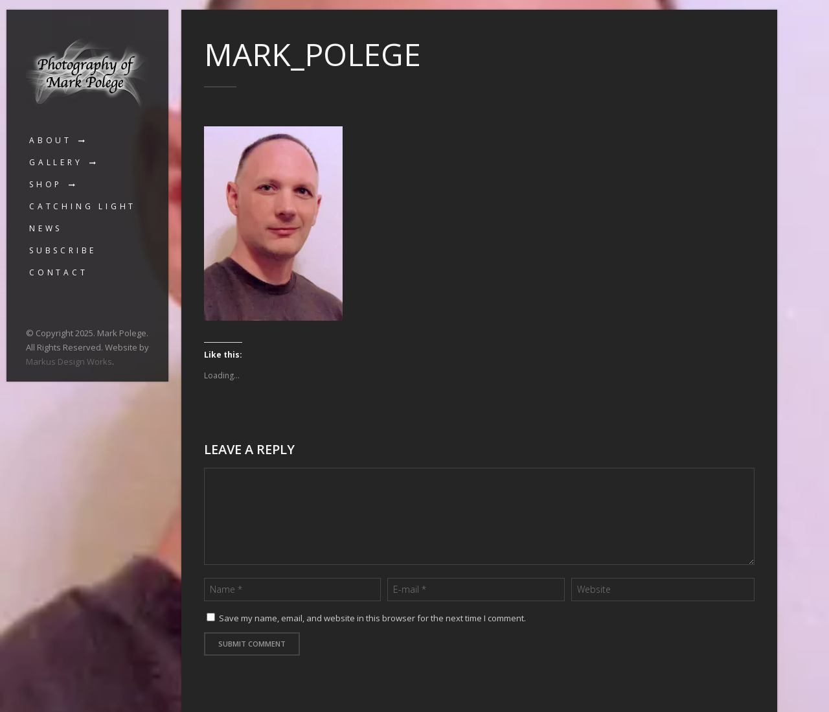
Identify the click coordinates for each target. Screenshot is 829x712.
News (45, 228)
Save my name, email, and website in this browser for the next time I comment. (372, 618)
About (50, 140)
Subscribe (63, 250)
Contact (58, 272)
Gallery (56, 162)
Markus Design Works (69, 361)
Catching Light (82, 206)
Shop (45, 184)
